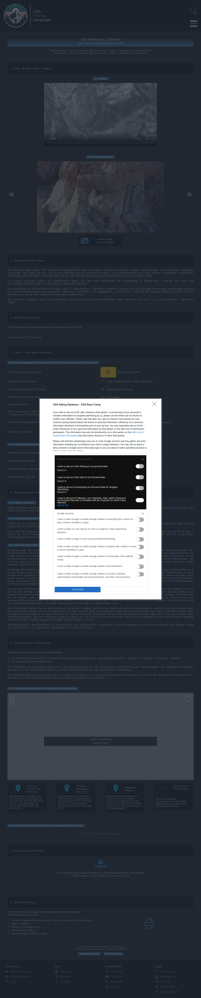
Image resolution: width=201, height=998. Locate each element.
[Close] (155, 405)
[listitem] (100, 459)
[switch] (140, 466)
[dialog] (100, 499)
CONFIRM (78, 589)
